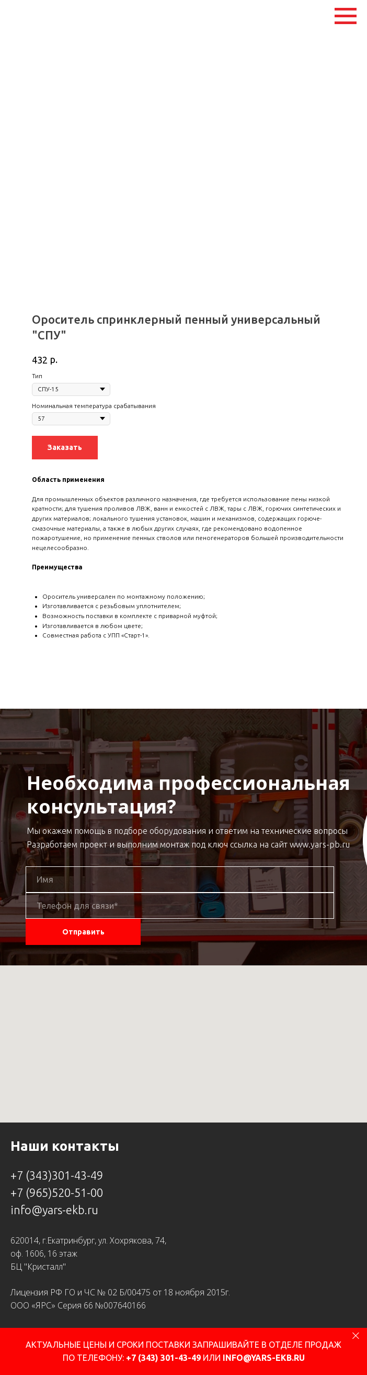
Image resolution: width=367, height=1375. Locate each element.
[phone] (180, 906)
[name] (180, 879)
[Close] (356, 1335)
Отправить (83, 932)
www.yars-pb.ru (320, 844)
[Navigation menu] (346, 16)
